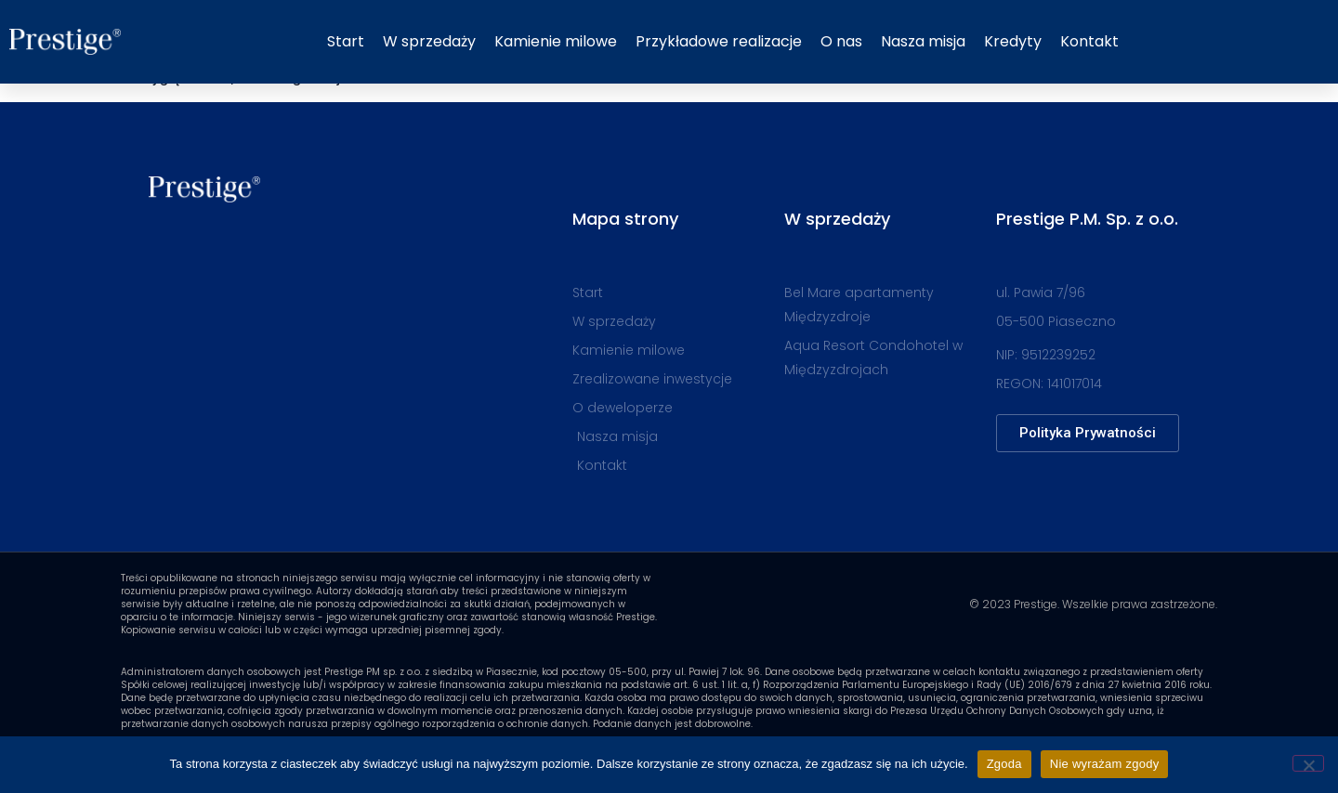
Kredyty (1013, 41)
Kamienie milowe (555, 41)
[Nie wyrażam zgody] (1308, 763)
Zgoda (1004, 764)
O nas (841, 41)
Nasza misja (923, 41)
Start (345, 41)
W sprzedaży (429, 41)
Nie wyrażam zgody (1105, 764)
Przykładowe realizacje (719, 41)
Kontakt (1089, 41)
